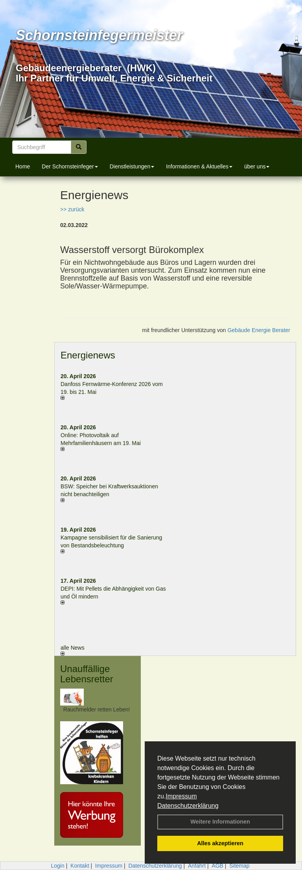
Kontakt (79, 866)
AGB (217, 866)
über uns (256, 166)
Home (22, 166)
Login (57, 866)
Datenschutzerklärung (188, 805)
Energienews (88, 355)
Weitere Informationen (220, 821)
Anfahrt (197, 866)
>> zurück (72, 209)
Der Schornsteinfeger (70, 166)
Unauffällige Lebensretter (86, 673)
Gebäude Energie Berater (258, 330)
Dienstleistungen (132, 166)
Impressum (181, 796)
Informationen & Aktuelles (199, 166)
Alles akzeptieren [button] (220, 843)
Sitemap (239, 866)
